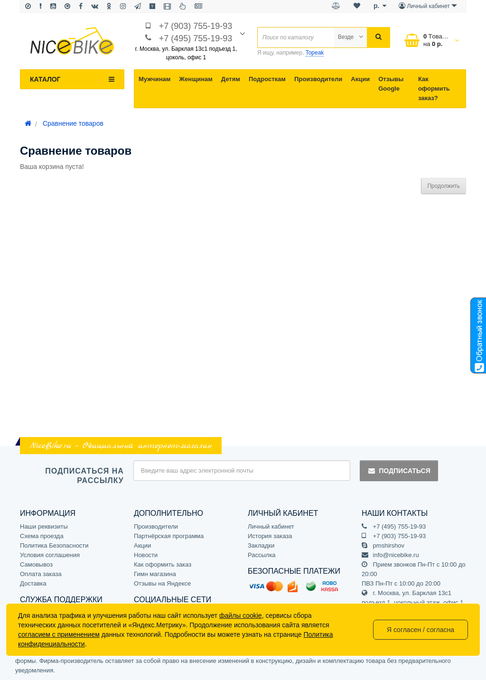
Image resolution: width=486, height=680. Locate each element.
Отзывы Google (390, 83)
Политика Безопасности (54, 545)
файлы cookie (240, 615)
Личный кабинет (271, 526)
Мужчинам (154, 79)
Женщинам (196, 79)
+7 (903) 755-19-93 (196, 26)
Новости (146, 555)
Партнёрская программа (169, 536)
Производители (318, 79)
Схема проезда (42, 536)
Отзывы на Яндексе (162, 583)
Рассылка (262, 555)
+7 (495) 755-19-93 (196, 38)
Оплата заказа (41, 574)
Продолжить (443, 186)
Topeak (315, 52)
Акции (360, 79)
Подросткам (267, 79)
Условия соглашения (50, 555)
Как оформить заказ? (434, 88)
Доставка (33, 583)
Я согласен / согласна (420, 629)
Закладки (261, 545)
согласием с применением (59, 634)
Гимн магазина (155, 574)
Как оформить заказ (162, 564)
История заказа (270, 536)
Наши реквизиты (44, 526)
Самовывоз (36, 564)
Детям (230, 79)
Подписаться (398, 471)
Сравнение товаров (73, 123)
